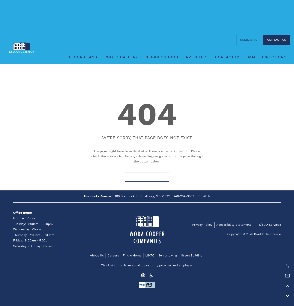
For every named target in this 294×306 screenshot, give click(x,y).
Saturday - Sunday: (27, 246)
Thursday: (20, 235)
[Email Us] (287, 275)
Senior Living (167, 255)
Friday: (18, 240)
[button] (248, 40)
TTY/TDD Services (268, 225)
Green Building (191, 255)
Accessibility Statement (233, 225)
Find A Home (132, 255)
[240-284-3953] (287, 266)
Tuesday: (19, 224)
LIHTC (149, 255)
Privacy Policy (202, 225)
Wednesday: (22, 229)
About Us (97, 255)
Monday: (19, 218)
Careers (113, 255)
